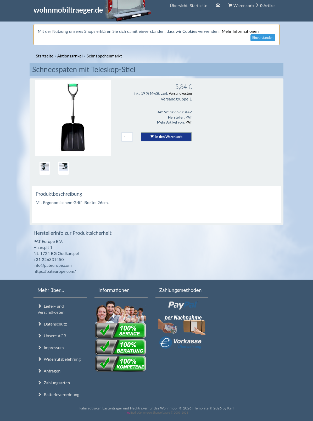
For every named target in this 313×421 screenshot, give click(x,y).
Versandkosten (180, 93)
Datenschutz (52, 323)
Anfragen (48, 370)
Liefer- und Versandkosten (50, 309)
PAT (189, 122)
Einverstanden (262, 37)
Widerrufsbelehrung (59, 358)
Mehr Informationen (240, 31)
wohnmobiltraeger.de (92, 9)
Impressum (50, 347)
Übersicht (188, 5)
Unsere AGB (51, 335)
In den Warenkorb (166, 137)
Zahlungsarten (53, 382)
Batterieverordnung (58, 394)
